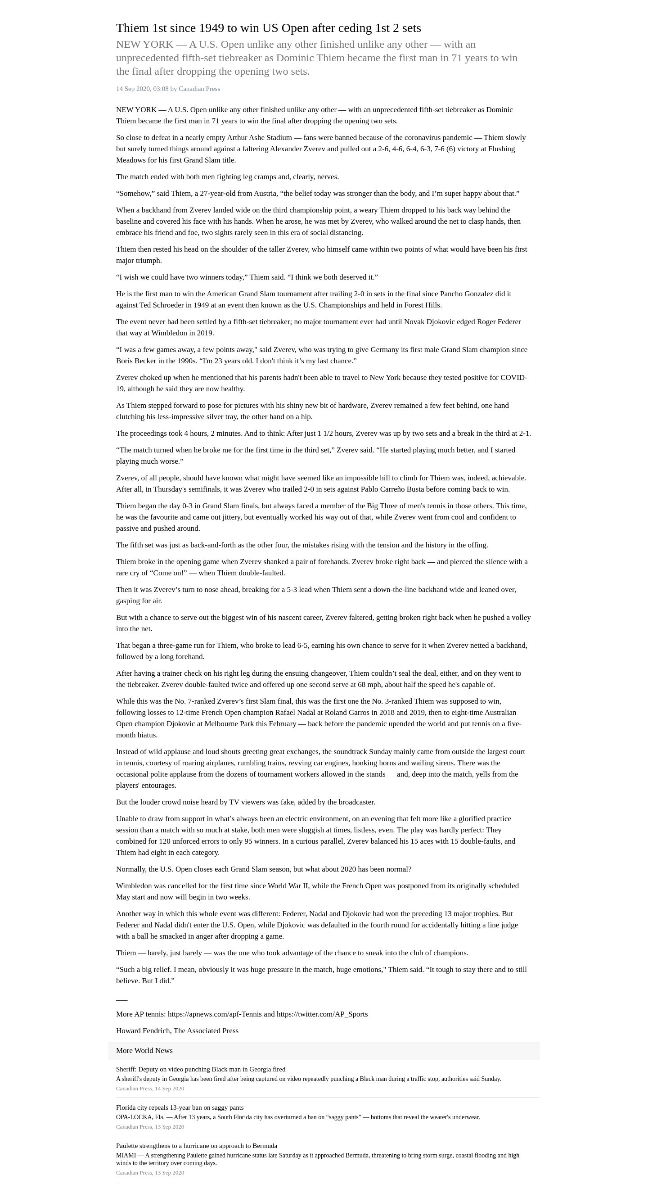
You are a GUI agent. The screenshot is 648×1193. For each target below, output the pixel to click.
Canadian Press (199, 88)
